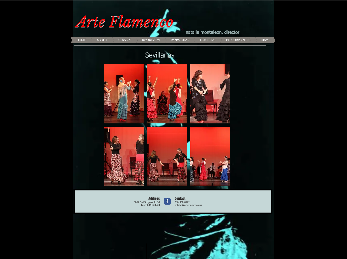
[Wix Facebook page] (167, 201)
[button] (124, 93)
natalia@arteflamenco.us (188, 205)
